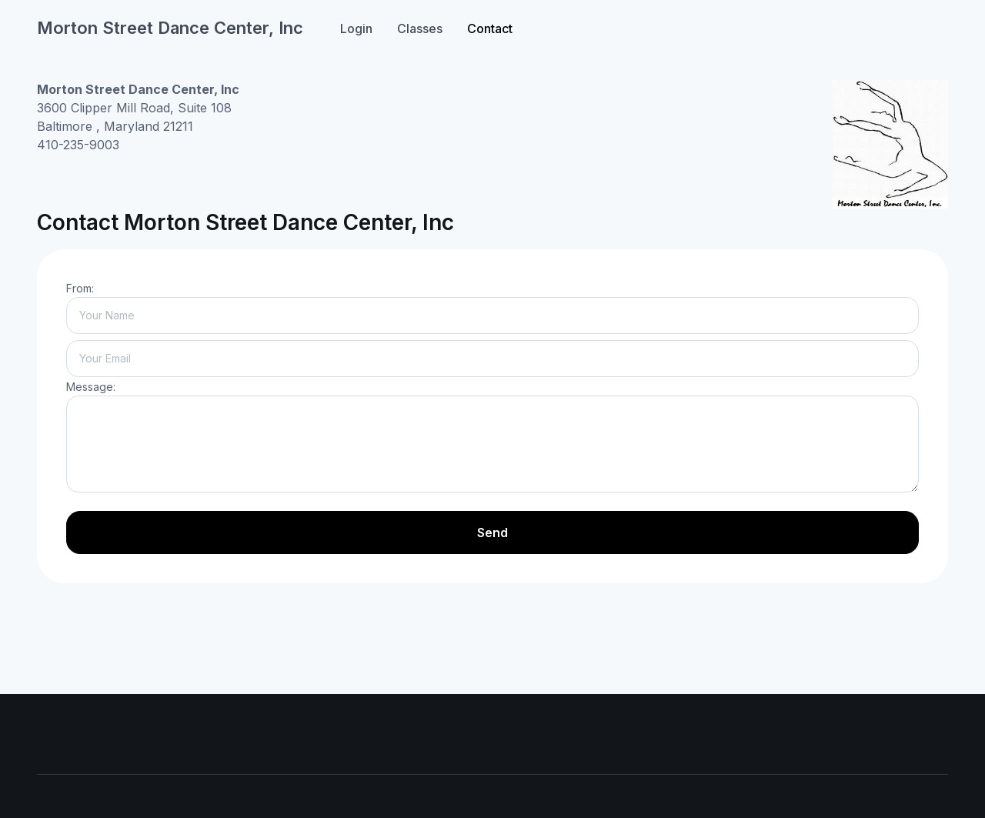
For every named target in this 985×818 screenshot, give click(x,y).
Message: (90, 386)
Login (356, 28)
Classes (419, 28)
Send (492, 532)
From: (80, 288)
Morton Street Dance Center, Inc (170, 28)
